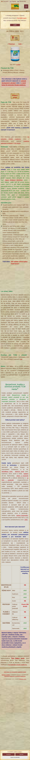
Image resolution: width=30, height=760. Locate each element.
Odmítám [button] (21, 754)
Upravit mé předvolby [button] (15, 757)
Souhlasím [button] (8, 754)
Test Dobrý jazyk (21, 18)
